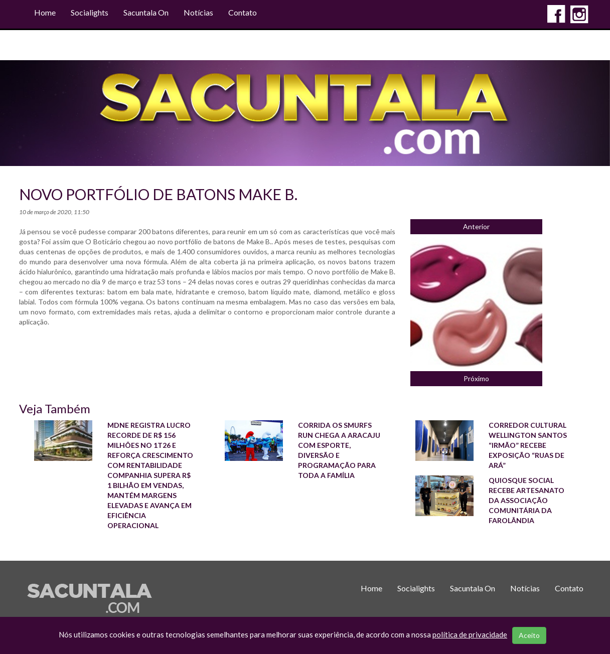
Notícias (198, 12)
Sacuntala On (146, 12)
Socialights (89, 12)
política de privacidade (469, 634)
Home (45, 12)
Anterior (476, 226)
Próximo (476, 378)
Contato (242, 12)
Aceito (529, 635)
